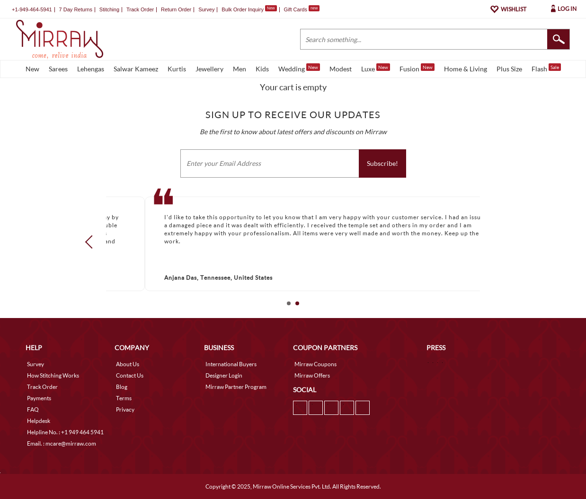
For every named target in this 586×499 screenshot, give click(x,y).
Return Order (176, 9)
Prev (91, 242)
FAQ (33, 409)
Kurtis (177, 69)
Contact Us (129, 375)
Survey (206, 9)
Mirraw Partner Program (235, 386)
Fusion (417, 68)
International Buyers (231, 364)
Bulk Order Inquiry (243, 9)
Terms (124, 398)
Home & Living (465, 69)
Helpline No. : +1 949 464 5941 (65, 432)
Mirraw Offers (312, 375)
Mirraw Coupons (315, 364)
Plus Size (509, 69)
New (32, 69)
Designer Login (223, 375)
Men (239, 69)
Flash (546, 68)
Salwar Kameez (136, 69)
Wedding (299, 68)
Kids (262, 69)
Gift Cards (302, 9)
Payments (39, 398)
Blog (121, 386)
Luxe (375, 68)
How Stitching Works (53, 375)
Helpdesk (38, 420)
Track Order (140, 9)
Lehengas (90, 69)
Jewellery (209, 69)
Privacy (125, 409)
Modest (340, 69)
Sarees (58, 69)
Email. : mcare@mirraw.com (61, 443)
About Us (127, 364)
